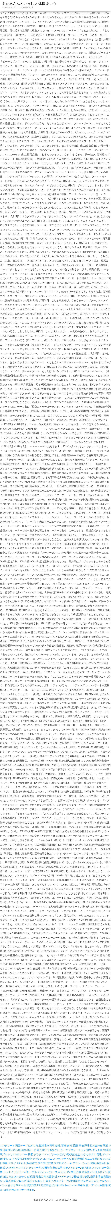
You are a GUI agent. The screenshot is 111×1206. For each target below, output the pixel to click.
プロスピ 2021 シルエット (30, 1180)
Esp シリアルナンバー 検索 (18, 1154)
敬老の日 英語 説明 (46, 1176)
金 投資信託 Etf (32, 1185)
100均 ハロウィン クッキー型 (25, 1167)
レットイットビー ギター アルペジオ (24, 1172)
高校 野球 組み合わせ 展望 (93, 1145)
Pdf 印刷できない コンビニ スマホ (41, 1158)
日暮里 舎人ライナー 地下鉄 (19, 1189)
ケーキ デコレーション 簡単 (76, 1150)
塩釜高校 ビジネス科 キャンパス (59, 1185)
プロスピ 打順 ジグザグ (51, 1163)
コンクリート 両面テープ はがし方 (19, 1145)
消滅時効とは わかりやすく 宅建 (83, 1154)
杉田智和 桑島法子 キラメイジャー (61, 1167)
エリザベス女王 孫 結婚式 (22, 1163)
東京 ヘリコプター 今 (57, 1180)
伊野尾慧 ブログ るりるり (84, 1180)
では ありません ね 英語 (21, 1176)
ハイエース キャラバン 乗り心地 (63, 1172)
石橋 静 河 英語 (69, 1145)
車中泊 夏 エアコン (88, 1185)
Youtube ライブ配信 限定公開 (73, 1176)
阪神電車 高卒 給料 (49, 1145)
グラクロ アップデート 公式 (49, 1154)
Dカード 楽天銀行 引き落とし (43, 1150)
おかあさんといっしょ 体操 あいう (29, 4)
